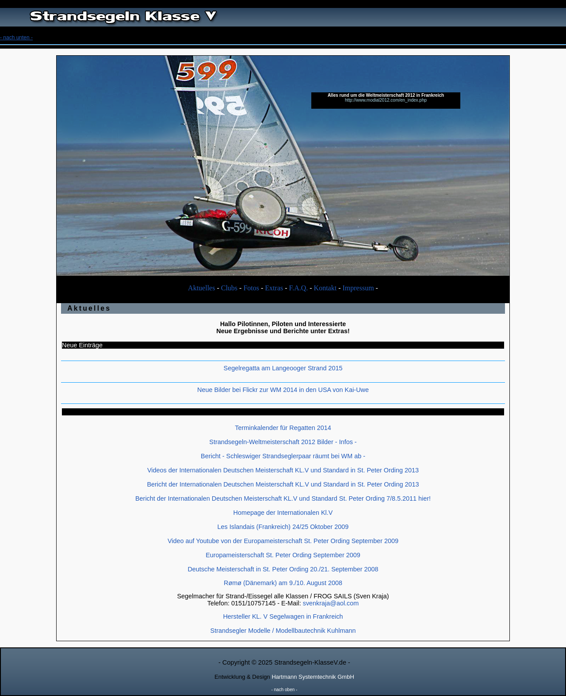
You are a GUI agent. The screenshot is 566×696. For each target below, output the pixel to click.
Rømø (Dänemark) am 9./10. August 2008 (283, 582)
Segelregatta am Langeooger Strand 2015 (283, 368)
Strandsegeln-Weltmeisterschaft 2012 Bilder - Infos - (282, 441)
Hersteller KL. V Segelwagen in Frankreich (283, 616)
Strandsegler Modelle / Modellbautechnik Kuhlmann (283, 630)
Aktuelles (201, 288)
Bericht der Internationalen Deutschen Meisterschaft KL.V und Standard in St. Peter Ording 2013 (283, 484)
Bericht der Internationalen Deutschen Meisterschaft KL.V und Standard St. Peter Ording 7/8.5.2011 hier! (283, 498)
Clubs (229, 288)
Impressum (358, 288)
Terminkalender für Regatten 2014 (283, 427)
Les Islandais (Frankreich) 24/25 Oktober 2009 (283, 526)
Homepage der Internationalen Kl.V (283, 512)
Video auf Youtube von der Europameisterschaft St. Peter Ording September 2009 (283, 540)
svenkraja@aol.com (331, 603)
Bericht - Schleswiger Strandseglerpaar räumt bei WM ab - (283, 456)
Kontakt (325, 288)
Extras (274, 288)
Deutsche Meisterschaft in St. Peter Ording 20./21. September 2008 (282, 569)
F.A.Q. (298, 288)
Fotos (251, 288)
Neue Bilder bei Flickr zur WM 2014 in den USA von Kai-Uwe (283, 389)
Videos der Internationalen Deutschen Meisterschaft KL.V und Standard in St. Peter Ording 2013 (283, 470)
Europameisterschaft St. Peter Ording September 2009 (283, 555)
